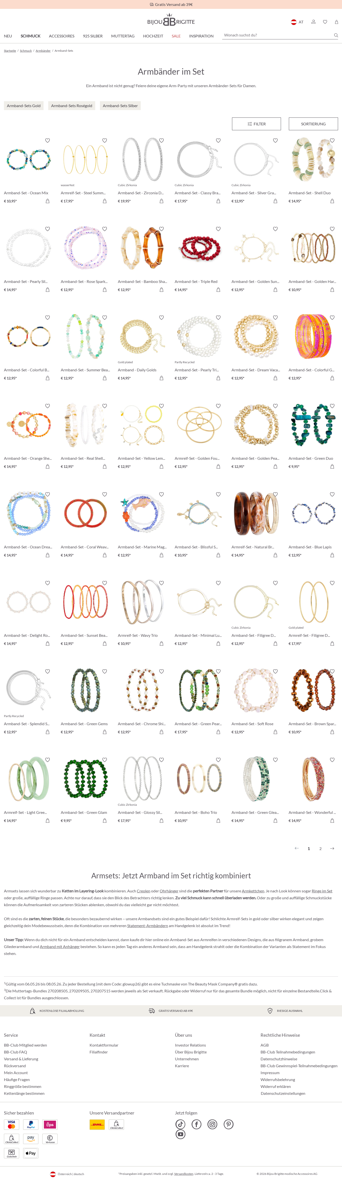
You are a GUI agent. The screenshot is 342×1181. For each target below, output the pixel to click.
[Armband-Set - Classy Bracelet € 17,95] (199, 171)
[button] (313, 22)
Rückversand (15, 1065)
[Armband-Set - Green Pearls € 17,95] (199, 702)
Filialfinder (99, 1052)
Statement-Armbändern (147, 925)
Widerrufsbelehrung (278, 1079)
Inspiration (201, 35)
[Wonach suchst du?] (280, 35)
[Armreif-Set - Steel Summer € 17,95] (85, 171)
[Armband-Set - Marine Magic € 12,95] (142, 525)
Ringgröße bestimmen (22, 1086)
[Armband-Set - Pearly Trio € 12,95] (199, 348)
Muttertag (123, 35)
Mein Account (16, 1072)
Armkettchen (253, 890)
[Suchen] (336, 35)
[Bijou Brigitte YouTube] (180, 1134)
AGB (265, 1045)
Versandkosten (183, 1174)
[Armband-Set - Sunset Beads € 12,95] (85, 614)
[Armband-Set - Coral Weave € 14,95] (85, 525)
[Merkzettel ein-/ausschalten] (47, 141)
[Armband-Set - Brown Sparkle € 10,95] (313, 702)
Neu (8, 35)
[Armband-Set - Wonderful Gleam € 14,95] (313, 791)
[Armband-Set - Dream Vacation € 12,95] (256, 348)
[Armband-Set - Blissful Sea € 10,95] (199, 525)
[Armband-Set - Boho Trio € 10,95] (199, 791)
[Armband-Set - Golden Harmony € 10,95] (313, 260)
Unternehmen (187, 1058)
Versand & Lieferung (21, 1058)
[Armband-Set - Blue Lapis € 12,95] (313, 525)
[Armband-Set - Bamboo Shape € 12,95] (142, 260)
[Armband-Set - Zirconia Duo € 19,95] (142, 171)
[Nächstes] (332, 849)
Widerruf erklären (276, 1086)
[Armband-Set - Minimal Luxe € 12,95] (199, 614)
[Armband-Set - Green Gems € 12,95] (85, 702)
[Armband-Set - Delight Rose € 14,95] (28, 614)
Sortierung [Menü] (313, 123)
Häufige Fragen (17, 1079)
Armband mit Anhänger (60, 946)
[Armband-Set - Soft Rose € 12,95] (256, 702)
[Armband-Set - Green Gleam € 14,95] (256, 791)
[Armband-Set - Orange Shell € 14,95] (28, 437)
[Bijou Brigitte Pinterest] (228, 1124)
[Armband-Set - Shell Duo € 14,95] (313, 171)
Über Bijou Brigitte (191, 1052)
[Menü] (256, 123)
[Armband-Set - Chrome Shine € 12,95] (142, 702)
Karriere (182, 1065)
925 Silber (93, 35)
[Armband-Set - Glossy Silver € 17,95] (142, 791)
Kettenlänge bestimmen (24, 1093)
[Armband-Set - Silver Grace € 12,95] (256, 171)
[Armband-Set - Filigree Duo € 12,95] (256, 614)
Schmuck (30, 35)
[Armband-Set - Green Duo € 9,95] (313, 437)
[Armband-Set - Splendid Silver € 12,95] (28, 702)
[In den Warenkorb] (47, 201)
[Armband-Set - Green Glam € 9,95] (85, 791)
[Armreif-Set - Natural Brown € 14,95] (256, 525)
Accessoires (61, 35)
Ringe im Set (322, 890)
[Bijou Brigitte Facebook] (196, 1124)
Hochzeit (153, 35)
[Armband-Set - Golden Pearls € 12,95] (256, 437)
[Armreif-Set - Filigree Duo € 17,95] (313, 614)
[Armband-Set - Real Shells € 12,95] (85, 437)
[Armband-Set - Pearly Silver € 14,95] (28, 260)
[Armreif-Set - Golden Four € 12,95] (199, 437)
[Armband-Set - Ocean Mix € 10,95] (28, 171)
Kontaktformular (104, 1045)
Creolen (143, 890)
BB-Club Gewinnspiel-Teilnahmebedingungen (299, 1065)
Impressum (270, 1072)
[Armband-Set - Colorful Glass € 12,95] (313, 348)
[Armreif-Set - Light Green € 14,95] (28, 791)
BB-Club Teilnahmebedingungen (288, 1052)
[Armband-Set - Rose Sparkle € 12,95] (85, 260)
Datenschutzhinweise (279, 1058)
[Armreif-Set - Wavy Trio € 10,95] (142, 614)
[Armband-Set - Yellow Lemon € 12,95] (142, 437)
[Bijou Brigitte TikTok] (180, 1124)
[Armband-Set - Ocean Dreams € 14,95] (28, 525)
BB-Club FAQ (15, 1052)
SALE (176, 35)
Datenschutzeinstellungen (283, 1093)
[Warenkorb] (336, 22)
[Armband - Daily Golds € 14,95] (142, 348)
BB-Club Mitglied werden (25, 1045)
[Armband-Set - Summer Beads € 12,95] (85, 348)
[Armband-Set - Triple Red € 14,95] (199, 260)
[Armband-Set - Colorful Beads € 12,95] (28, 348)
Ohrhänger (169, 890)
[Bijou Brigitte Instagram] (212, 1124)
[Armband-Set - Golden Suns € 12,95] (256, 260)
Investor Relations (190, 1045)
